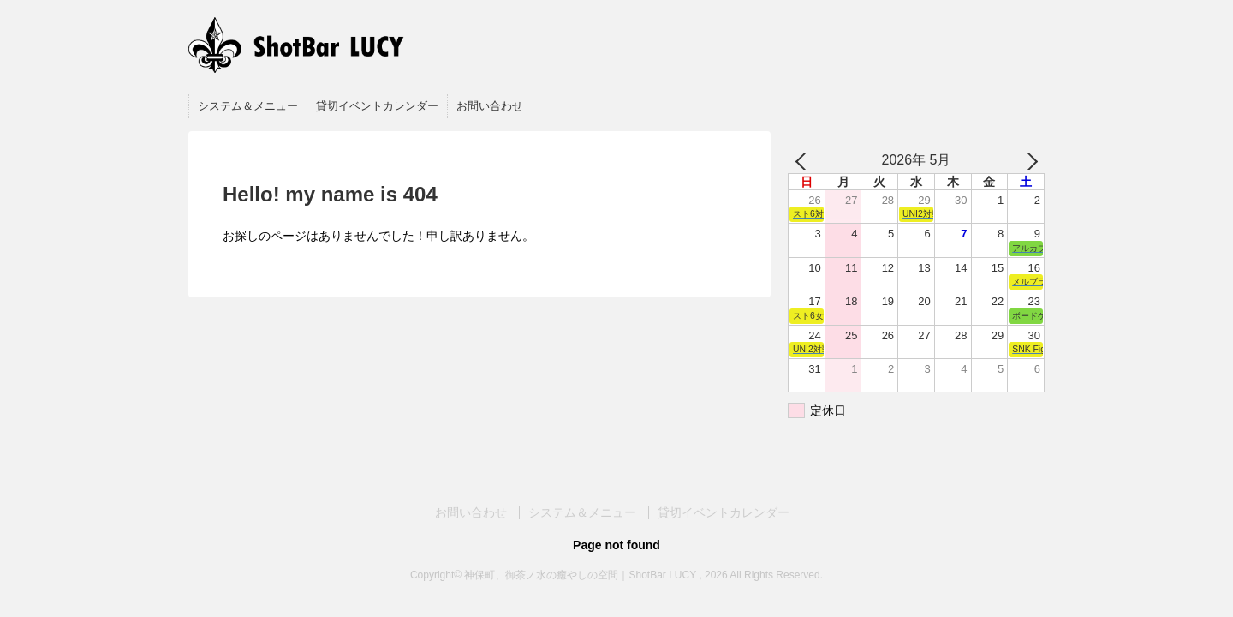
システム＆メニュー (248, 105)
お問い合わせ (489, 105)
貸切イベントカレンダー (377, 105)
